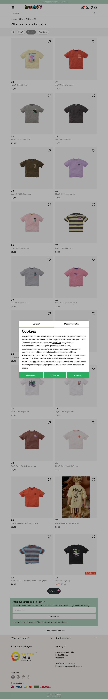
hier (34, 361)
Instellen (78, 375)
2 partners (57, 342)
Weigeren (55, 375)
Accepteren (31, 375)
